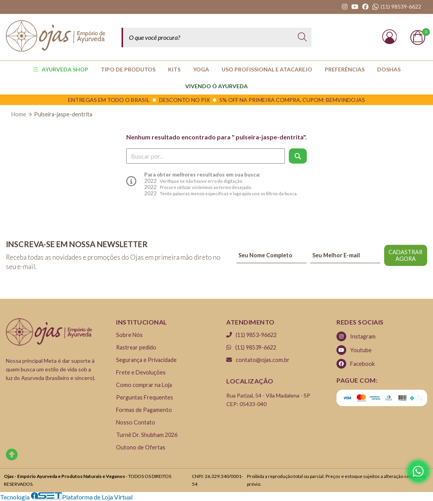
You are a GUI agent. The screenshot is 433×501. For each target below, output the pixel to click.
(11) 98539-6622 (251, 347)
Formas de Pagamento (144, 410)
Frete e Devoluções (141, 372)
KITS (174, 69)
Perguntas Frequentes (144, 397)
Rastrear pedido (136, 347)
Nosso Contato (135, 422)
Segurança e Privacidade (146, 360)
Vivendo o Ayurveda (216, 86)
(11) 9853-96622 (251, 335)
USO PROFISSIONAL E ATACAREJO (267, 69)
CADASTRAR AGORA (405, 255)
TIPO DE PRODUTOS (128, 69)
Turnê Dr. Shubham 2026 (146, 434)
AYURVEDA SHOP (60, 69)
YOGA (201, 69)
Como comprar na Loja (144, 385)
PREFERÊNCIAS (345, 69)
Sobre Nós (129, 335)
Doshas (389, 69)
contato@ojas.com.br (258, 360)
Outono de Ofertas (140, 447)
